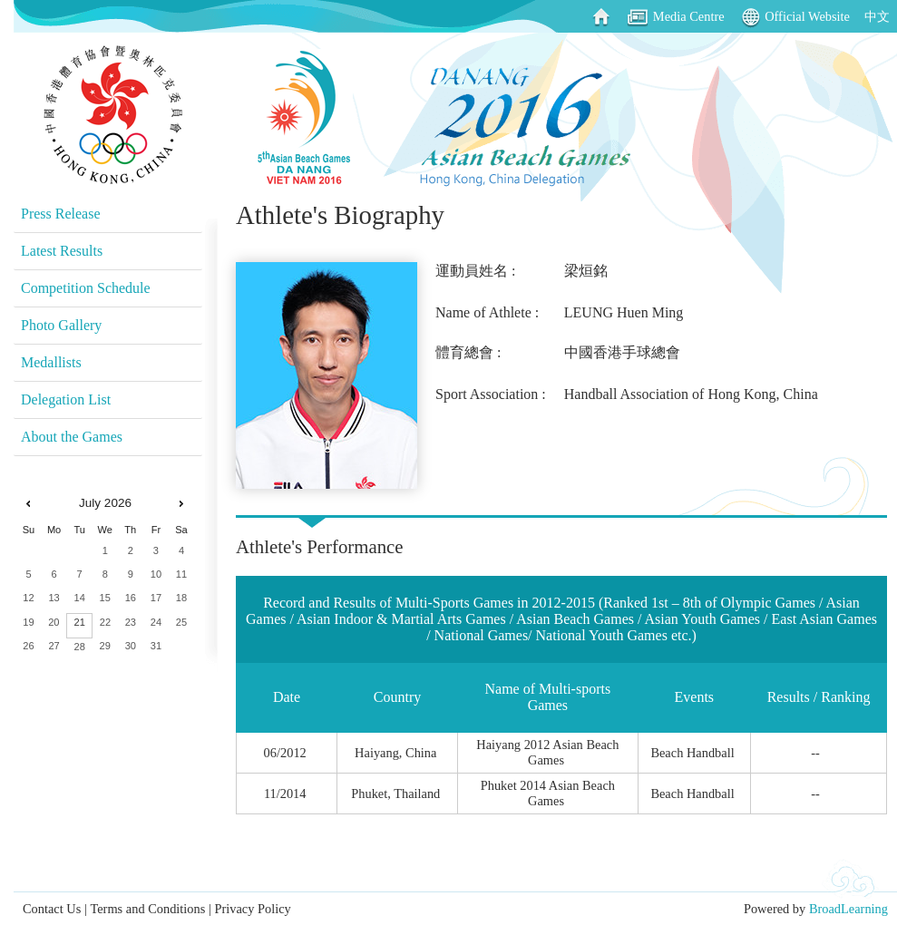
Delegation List (66, 399)
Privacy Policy (252, 908)
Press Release (61, 213)
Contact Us (52, 908)
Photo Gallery (61, 325)
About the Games (71, 436)
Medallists (51, 362)
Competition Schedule (86, 288)
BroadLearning (848, 908)
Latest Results (61, 250)
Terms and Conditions (147, 908)
